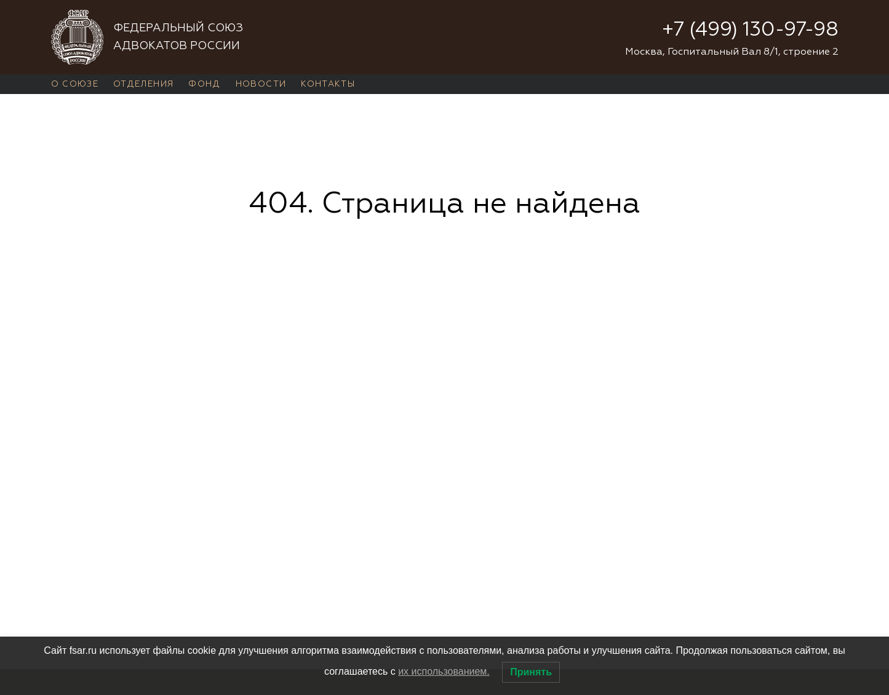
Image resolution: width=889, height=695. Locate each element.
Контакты (328, 84)
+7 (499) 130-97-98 (750, 30)
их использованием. (444, 671)
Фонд (204, 84)
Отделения (143, 84)
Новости (261, 84)
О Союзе (75, 84)
